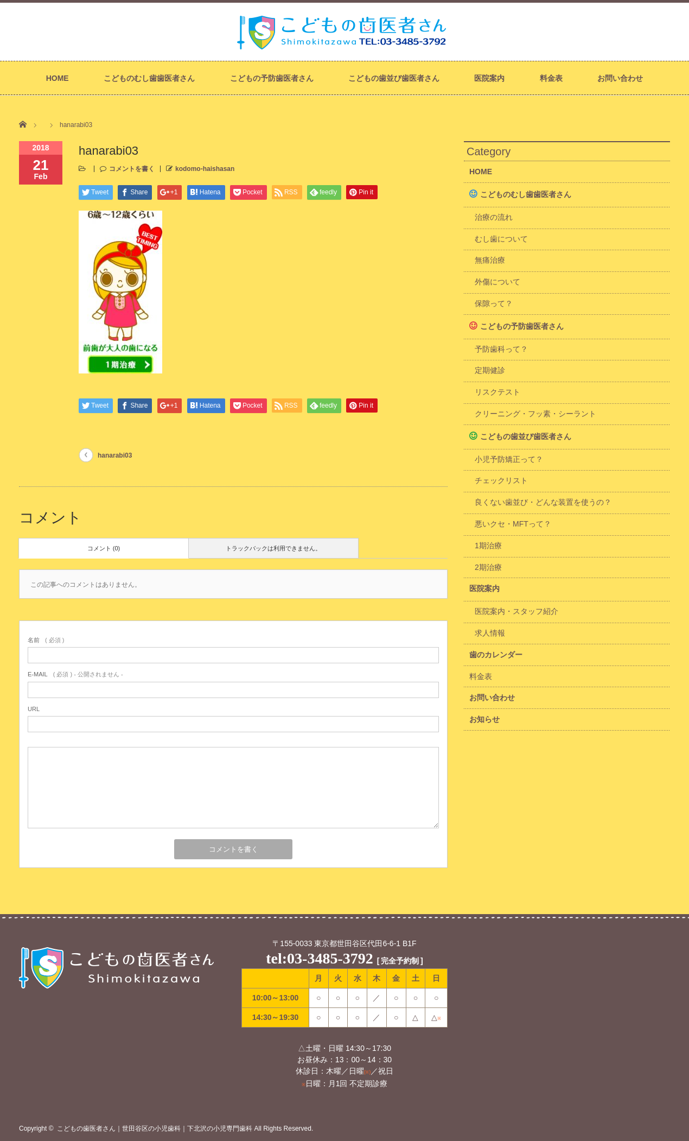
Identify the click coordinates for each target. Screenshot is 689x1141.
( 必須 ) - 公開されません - (75, 674)
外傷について (497, 281)
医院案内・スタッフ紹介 (516, 611)
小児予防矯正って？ (509, 459)
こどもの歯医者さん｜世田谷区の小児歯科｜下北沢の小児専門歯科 (154, 1128)
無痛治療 (490, 260)
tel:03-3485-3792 (319, 958)
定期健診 (490, 370)
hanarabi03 (115, 455)
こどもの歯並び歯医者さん (393, 78)
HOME (57, 78)
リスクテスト (497, 392)
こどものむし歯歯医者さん (149, 78)
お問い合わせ (620, 78)
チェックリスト (501, 480)
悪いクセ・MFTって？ (513, 523)
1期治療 (488, 545)
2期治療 (488, 567)
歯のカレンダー (495, 654)
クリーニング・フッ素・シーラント (535, 413)
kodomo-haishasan (204, 169)
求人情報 (490, 633)
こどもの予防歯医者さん (272, 78)
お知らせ (484, 719)
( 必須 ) (46, 640)
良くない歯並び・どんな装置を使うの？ (543, 502)
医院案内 (489, 78)
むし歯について (501, 238)
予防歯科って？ (501, 349)
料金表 (551, 78)
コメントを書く (132, 169)
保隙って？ (494, 303)
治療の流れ (494, 217)
